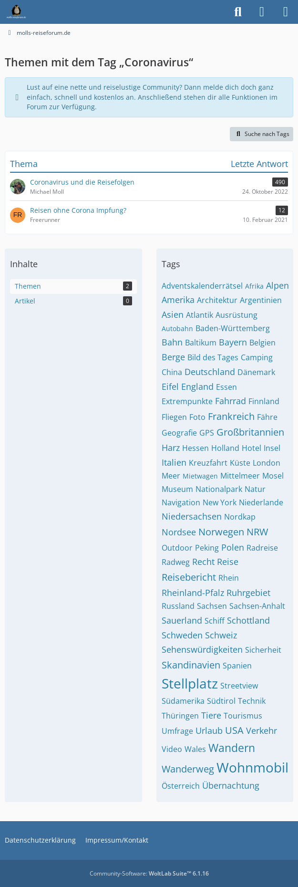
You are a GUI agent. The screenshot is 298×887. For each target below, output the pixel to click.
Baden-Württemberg (232, 328)
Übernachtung (230, 785)
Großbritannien (250, 432)
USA (234, 730)
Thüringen (180, 715)
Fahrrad (230, 401)
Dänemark (256, 372)
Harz (171, 447)
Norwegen (221, 531)
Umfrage (177, 731)
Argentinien (261, 300)
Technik (252, 701)
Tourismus (243, 715)
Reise (227, 561)
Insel (272, 448)
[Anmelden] (261, 12)
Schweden (182, 635)
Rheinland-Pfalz (193, 592)
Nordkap (240, 516)
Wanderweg (188, 768)
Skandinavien (191, 664)
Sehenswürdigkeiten (202, 649)
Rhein (228, 578)
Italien (174, 462)
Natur (255, 489)
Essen (226, 387)
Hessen (195, 448)
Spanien (237, 665)
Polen (232, 547)
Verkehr (261, 730)
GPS (206, 433)
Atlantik (199, 315)
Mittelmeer (240, 475)
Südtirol (221, 701)
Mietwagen (200, 475)
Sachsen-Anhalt (257, 606)
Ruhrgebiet (248, 592)
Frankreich (231, 416)
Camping (257, 357)
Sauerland (182, 620)
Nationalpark (218, 489)
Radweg (176, 562)
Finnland (263, 401)
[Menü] (285, 11)
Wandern (231, 747)
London (266, 463)
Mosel (273, 475)
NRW (257, 531)
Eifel (170, 386)
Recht (203, 561)
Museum (177, 489)
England (197, 386)
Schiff (215, 621)
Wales (195, 749)
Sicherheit (263, 650)
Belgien (262, 342)
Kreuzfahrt (208, 463)
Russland (178, 606)
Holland (225, 448)
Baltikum (200, 342)
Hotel (251, 448)
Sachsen (212, 606)
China (172, 372)
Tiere (211, 715)
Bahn (172, 342)
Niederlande (261, 502)
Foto (197, 417)
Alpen (277, 285)
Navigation (181, 502)
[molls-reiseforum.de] (16, 11)
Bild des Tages (212, 357)
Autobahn (177, 328)
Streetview (239, 685)
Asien (173, 314)
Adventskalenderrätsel (202, 286)
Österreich (181, 786)
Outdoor (177, 548)
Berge (173, 357)
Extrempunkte (187, 401)
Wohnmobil (252, 767)
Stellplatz (190, 683)
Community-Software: (149, 873)
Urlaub (209, 730)
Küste (240, 463)
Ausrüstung (236, 315)
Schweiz (221, 635)
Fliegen (174, 417)
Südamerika (183, 701)
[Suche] (237, 11)
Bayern (233, 342)
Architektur (217, 300)
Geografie (179, 433)
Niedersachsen (192, 516)
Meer (171, 475)
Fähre (267, 417)
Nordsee (179, 532)
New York (219, 502)
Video (172, 749)
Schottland (248, 620)
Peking (207, 548)
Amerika (178, 299)
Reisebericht (189, 577)
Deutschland (210, 371)
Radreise (262, 548)
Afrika (254, 286)
